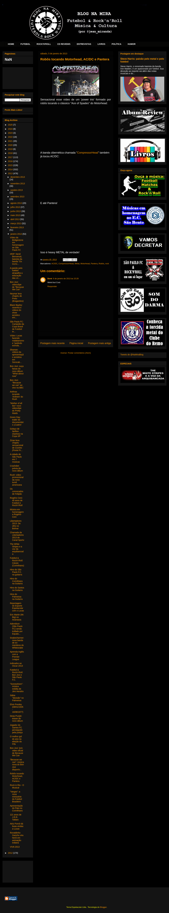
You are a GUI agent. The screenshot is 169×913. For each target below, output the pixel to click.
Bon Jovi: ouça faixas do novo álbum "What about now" (17, 371)
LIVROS (101, 44)
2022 (10, 137)
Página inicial (76, 343)
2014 (10, 169)
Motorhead (85, 263)
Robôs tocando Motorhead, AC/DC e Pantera (17, 777)
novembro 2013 (17, 183)
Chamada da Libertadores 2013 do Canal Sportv (17, 536)
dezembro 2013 (17, 177)
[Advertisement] (18, 77)
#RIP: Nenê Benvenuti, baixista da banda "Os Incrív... (16, 259)
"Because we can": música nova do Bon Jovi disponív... (17, 764)
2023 (10, 133)
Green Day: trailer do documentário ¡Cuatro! (17, 421)
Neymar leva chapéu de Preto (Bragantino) (17, 297)
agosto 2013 (16, 203)
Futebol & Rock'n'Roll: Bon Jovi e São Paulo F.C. (16, 675)
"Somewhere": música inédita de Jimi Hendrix (17, 688)
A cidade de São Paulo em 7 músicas (16, 458)
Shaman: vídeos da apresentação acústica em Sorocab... (17, 355)
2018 (10, 153)
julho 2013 (15, 207)
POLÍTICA (116, 44)
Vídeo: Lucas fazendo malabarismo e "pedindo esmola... (17, 340)
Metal (77, 263)
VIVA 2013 (15, 847)
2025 (10, 125)
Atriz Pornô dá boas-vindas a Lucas (16, 826)
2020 (10, 145)
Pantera (94, 263)
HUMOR (131, 44)
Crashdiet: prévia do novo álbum (16, 468)
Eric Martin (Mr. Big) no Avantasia (17, 617)
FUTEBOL (25, 44)
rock (107, 263)
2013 (10, 173)
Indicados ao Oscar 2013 (16, 664)
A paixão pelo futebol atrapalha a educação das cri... (16, 273)
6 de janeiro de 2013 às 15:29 (66, 278)
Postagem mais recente (52, 343)
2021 (10, 141)
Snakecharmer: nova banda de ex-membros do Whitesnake (17, 643)
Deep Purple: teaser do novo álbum (16, 718)
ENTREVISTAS (84, 44)
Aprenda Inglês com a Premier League (17, 655)
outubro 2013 (16, 190)
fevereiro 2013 (17, 227)
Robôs (101, 263)
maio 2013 (15, 215)
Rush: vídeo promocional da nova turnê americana (16, 480)
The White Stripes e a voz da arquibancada (17, 549)
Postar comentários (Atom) (79, 353)
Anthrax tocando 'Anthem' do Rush (16, 395)
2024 (10, 129)
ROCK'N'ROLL (44, 44)
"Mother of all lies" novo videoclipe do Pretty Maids (16, 408)
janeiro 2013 (16, 234)
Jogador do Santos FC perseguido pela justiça (16, 729)
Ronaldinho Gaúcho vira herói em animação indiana (16, 838)
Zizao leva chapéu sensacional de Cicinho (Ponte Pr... (16, 445)
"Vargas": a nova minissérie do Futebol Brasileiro (16, 796)
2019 (10, 149)
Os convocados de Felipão (16, 491)
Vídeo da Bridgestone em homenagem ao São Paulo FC (17, 243)
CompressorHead (87, 152)
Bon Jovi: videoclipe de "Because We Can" (17, 286)
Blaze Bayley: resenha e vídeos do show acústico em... (16, 311)
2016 (10, 161)
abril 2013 (15, 219)
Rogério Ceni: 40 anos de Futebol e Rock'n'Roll (16, 501)
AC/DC (54, 263)
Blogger (103, 907)
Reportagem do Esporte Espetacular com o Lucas (17, 607)
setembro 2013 (17, 196)
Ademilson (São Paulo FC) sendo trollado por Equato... (16, 629)
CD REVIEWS (63, 44)
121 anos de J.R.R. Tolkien (15, 817)
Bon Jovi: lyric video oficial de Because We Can (16, 752)
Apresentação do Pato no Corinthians (16, 808)
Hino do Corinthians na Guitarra (16, 581)
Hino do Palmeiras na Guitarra (16, 596)
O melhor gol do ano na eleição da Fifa (16, 740)
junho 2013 (15, 211)
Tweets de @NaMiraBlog (131, 354)
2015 (10, 165)
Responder (52, 286)
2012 (10, 853)
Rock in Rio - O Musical (17, 786)
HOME (11, 44)
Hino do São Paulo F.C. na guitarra (16, 572)
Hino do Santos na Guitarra (17, 588)
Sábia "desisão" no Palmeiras (17, 698)
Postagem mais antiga (99, 343)
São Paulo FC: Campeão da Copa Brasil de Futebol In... (17, 326)
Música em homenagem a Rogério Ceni (17, 513)
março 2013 (16, 223)
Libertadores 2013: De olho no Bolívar (15, 524)
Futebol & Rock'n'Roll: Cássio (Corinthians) (17, 562)
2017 (10, 157)
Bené (49, 278)
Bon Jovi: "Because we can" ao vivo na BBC (17, 384)
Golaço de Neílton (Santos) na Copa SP (16, 432)
